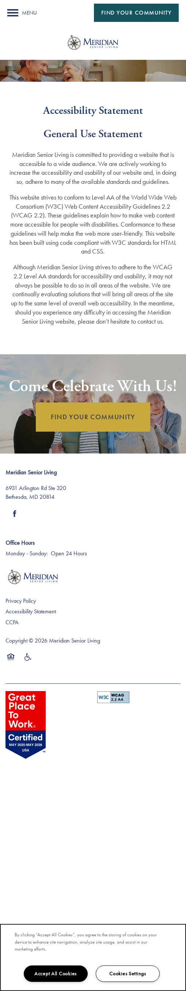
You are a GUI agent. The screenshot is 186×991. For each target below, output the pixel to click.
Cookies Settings (127, 973)
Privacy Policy (20, 601)
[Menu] (22, 13)
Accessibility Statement (30, 611)
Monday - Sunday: (26, 553)
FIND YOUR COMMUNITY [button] (93, 417)
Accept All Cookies (55, 973)
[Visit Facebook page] (14, 514)
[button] (136, 13)
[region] (93, 957)
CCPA (12, 622)
